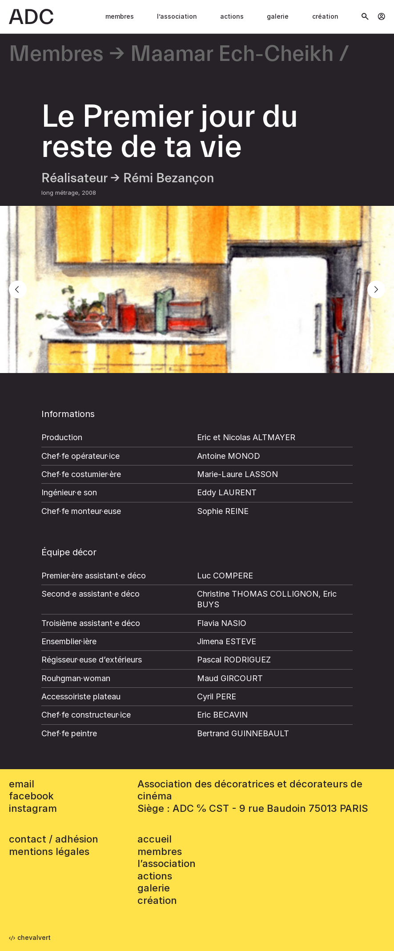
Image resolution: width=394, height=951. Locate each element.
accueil (154, 839)
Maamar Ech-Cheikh (232, 54)
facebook (31, 796)
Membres (119, 16)
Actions (232, 16)
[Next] (376, 289)
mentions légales (49, 851)
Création (325, 16)
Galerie (278, 16)
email (21, 784)
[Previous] (18, 289)
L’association (177, 16)
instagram (33, 808)
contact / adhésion (53, 839)
